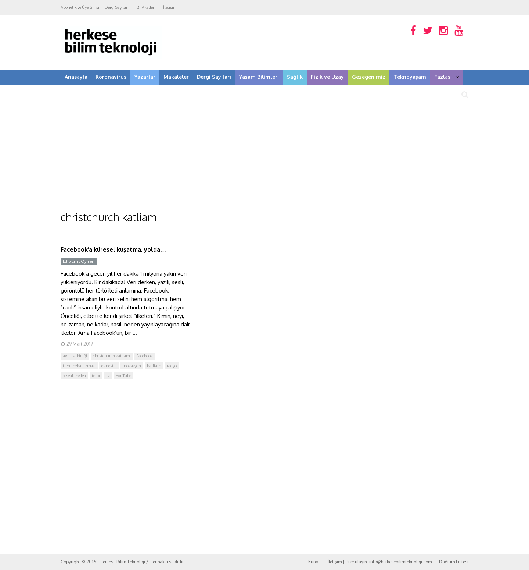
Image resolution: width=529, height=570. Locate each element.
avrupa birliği (75, 355)
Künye (314, 561)
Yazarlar (144, 77)
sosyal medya (74, 375)
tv (108, 375)
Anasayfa (76, 77)
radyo (172, 365)
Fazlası (446, 77)
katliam (154, 365)
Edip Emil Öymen (78, 261)
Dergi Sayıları (116, 7)
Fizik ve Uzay (327, 77)
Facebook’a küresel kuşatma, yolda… (113, 249)
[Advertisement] (264, 154)
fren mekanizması (79, 365)
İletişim (170, 7)
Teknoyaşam (409, 77)
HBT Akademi (146, 7)
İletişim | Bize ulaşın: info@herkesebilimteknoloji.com (380, 561)
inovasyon (132, 365)
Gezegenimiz (368, 77)
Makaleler (176, 77)
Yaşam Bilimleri (259, 77)
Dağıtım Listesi (453, 561)
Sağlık (295, 77)
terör (96, 375)
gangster (109, 365)
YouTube (123, 375)
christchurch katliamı (112, 355)
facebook (145, 355)
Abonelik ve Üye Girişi (80, 7)
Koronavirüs (111, 77)
